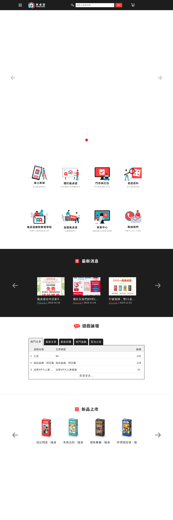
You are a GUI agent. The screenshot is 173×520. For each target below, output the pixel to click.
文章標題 (61, 349)
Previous (15, 285)
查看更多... (86, 375)
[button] (13, 78)
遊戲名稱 (39, 349)
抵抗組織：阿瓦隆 (44, 363)
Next (158, 285)
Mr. (57, 356)
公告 (36, 356)
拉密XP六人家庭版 (44, 369)
